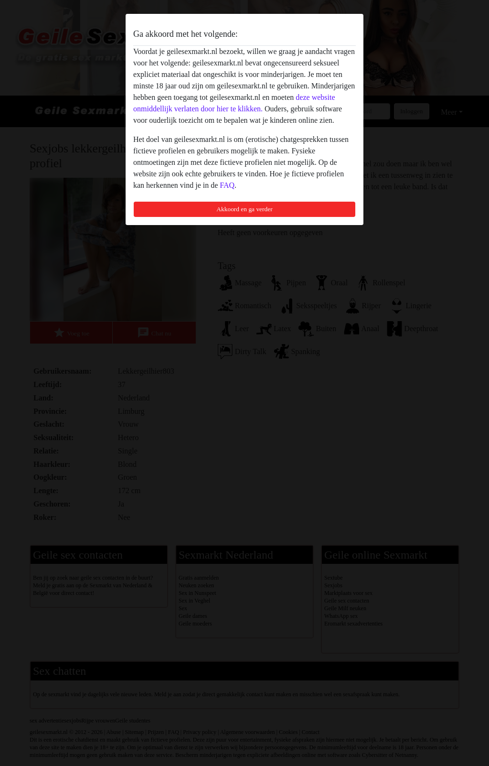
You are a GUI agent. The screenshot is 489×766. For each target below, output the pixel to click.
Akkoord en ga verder (244, 209)
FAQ (227, 185)
